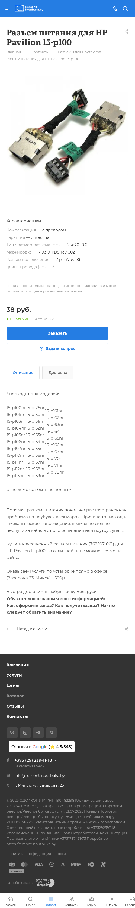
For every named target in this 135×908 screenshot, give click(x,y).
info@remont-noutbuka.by (39, 775)
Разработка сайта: (20, 883)
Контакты (17, 716)
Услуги (14, 675)
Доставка (58, 372)
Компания (18, 664)
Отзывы (15, 706)
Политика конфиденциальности (36, 853)
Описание (23, 372)
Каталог (15, 695)
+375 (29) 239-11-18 (33, 760)
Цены (13, 685)
